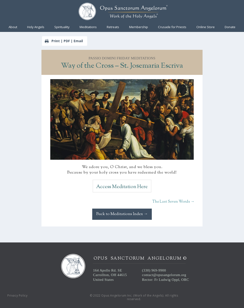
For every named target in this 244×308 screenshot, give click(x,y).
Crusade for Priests (172, 27)
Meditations (88, 27)
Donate (230, 27)
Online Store (205, 27)
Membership (138, 27)
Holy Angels (35, 27)
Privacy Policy (17, 295)
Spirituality (62, 27)
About (13, 27)
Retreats (113, 27)
